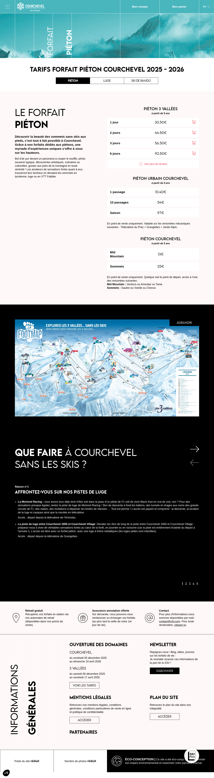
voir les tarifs (87, 688)
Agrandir (182, 325)
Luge (107, 81)
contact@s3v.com (169, 623)
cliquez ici (180, 626)
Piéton (73, 81)
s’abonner (166, 674)
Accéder (166, 721)
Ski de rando (141, 81)
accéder (86, 725)
